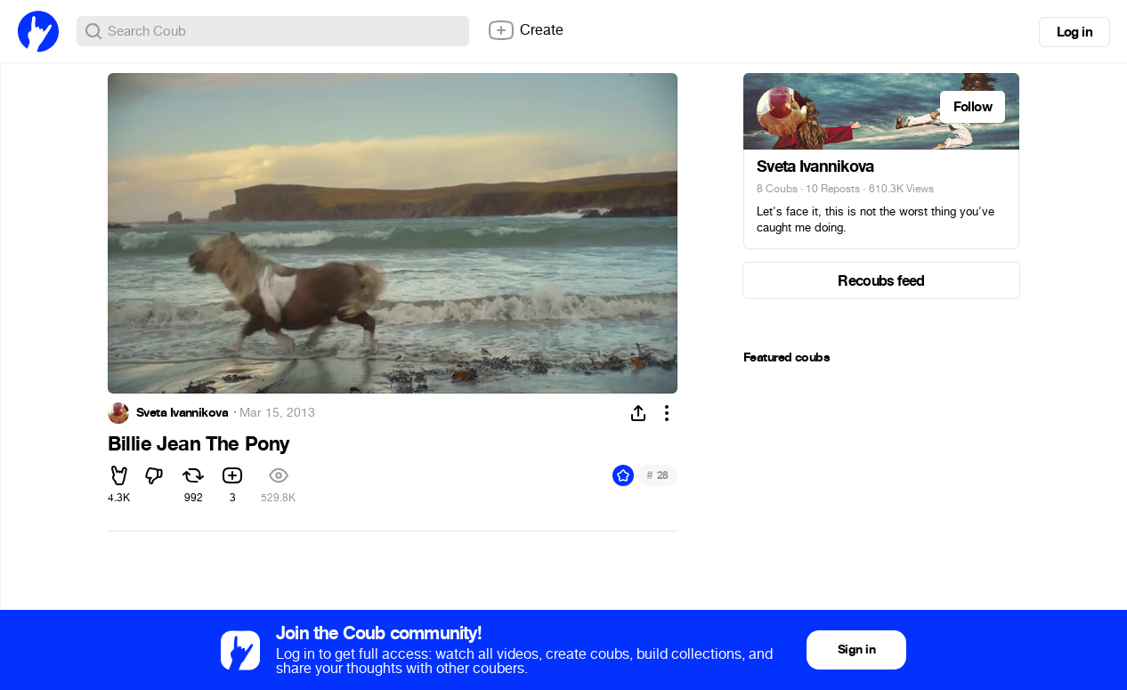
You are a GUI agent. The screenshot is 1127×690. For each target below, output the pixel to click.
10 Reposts (833, 189)
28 (657, 475)
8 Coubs (777, 189)
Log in (1074, 32)
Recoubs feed (881, 281)
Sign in (856, 649)
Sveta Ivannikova (182, 413)
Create (525, 30)
